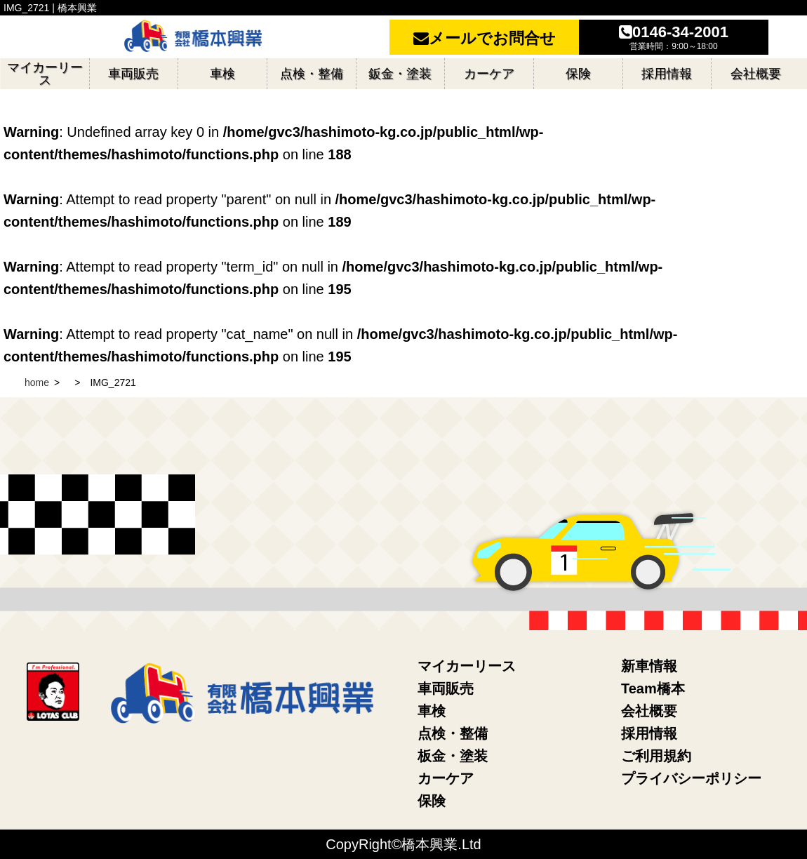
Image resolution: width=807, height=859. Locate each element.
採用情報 (649, 733)
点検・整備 (453, 733)
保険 (432, 800)
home (37, 382)
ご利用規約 (656, 756)
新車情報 (649, 666)
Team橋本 (653, 688)
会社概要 (649, 711)
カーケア (446, 778)
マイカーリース (467, 666)
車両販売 (446, 688)
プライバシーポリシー (691, 778)
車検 (432, 711)
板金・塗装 (453, 756)
